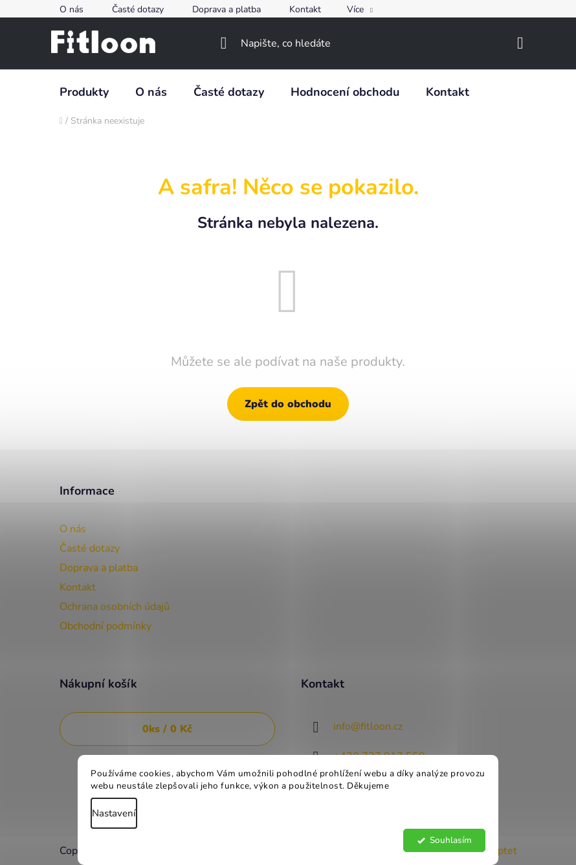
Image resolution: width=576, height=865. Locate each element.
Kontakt (305, 9)
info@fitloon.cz (368, 726)
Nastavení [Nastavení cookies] (114, 813)
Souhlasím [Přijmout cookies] (451, 840)
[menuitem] (84, 92)
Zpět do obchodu (288, 404)
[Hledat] (288, 43)
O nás (71, 9)
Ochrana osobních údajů (115, 607)
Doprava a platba (226, 9)
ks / (167, 729)
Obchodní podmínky (105, 626)
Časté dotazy (138, 9)
